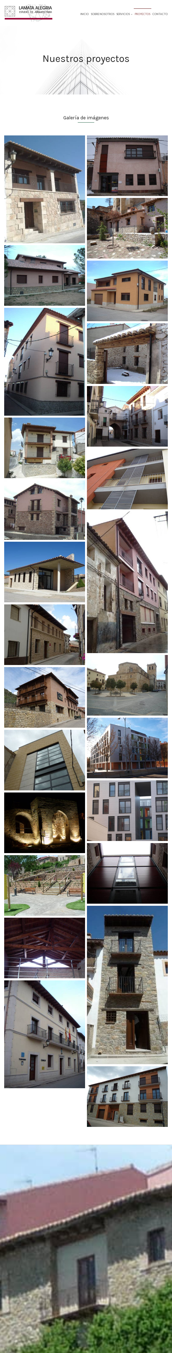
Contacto (160, 14)
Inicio (84, 14)
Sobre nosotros (102, 14)
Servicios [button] (124, 14)
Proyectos (142, 14)
